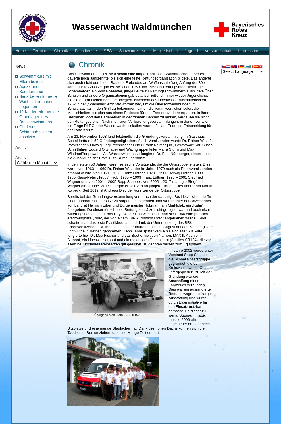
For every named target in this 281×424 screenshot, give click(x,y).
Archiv (20, 157)
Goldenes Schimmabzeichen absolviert (35, 131)
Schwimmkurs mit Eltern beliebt (35, 79)
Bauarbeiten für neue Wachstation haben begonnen (38, 101)
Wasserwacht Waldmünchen (132, 27)
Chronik (91, 64)
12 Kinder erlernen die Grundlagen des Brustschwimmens (39, 116)
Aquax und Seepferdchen (31, 89)
